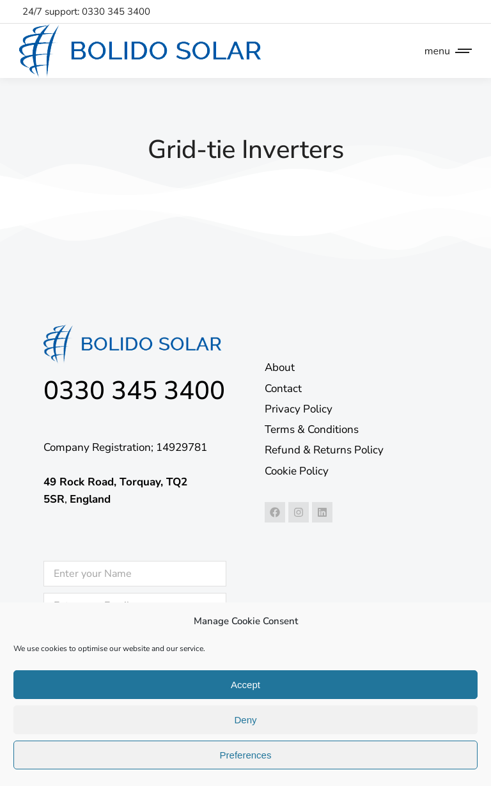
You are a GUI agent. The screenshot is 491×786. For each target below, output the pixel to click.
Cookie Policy (297, 471)
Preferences (246, 755)
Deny (245, 719)
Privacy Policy (298, 409)
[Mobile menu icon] (445, 51)
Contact (283, 388)
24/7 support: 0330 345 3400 (86, 11)
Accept (245, 684)
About (280, 367)
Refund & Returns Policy (324, 450)
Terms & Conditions (312, 429)
